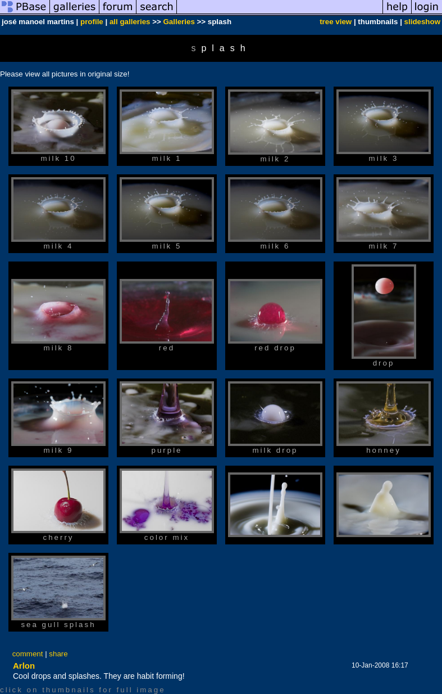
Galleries (179, 21)
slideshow (422, 21)
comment (27, 654)
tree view (336, 21)
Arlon (24, 665)
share (58, 654)
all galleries (130, 21)
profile (91, 21)
